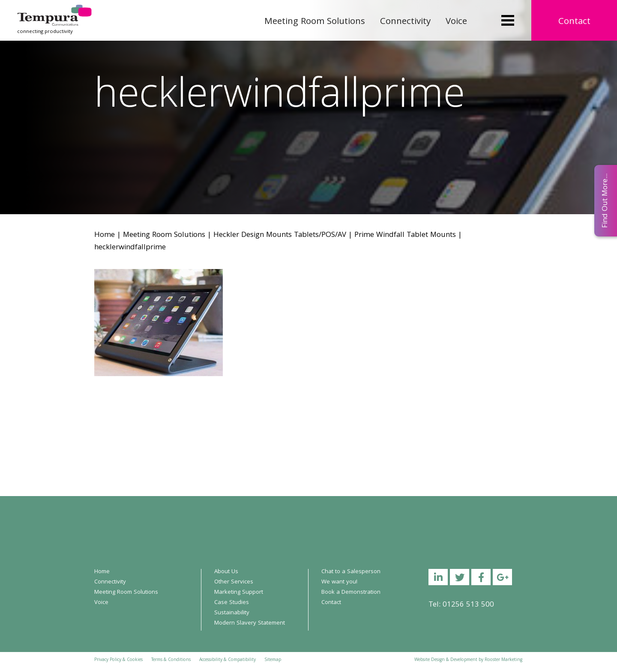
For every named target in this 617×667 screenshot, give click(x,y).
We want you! (339, 582)
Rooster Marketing (503, 660)
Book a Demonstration (350, 592)
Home (104, 235)
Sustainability (231, 613)
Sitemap (272, 660)
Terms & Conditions (171, 660)
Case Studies (231, 602)
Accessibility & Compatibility (227, 660)
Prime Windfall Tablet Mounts (405, 235)
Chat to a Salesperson (350, 572)
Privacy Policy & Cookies (118, 660)
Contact (574, 22)
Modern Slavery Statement (249, 623)
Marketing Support (238, 592)
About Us (226, 572)
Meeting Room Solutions (314, 22)
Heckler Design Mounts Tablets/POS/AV (279, 235)
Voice (456, 22)
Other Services (233, 582)
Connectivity (405, 22)
